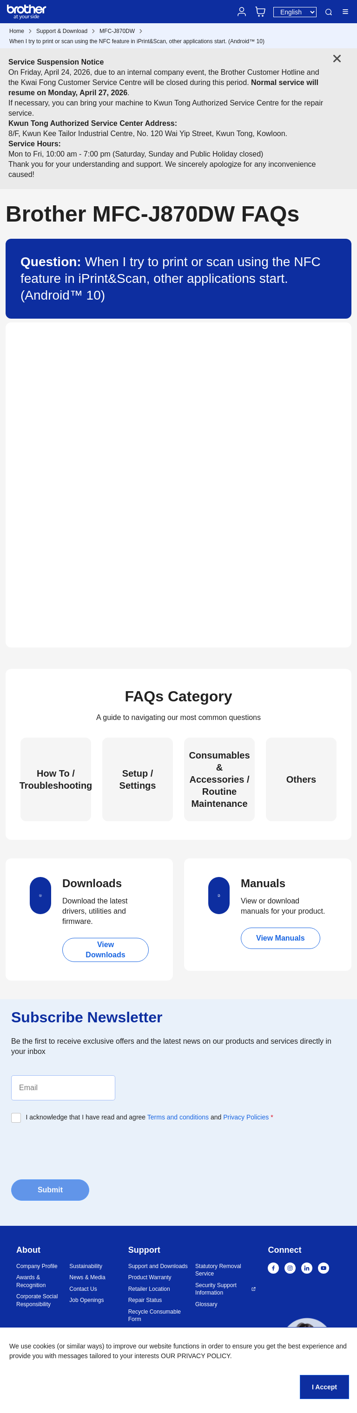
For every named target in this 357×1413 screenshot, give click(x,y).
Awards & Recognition (31, 1281)
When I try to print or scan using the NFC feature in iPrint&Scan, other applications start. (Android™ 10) (136, 41)
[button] (307, 1344)
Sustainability (85, 1266)
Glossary (206, 1304)
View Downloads (105, 950)
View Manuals (280, 938)
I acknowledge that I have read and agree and (149, 1117)
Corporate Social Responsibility (37, 1300)
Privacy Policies (246, 1117)
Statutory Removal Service (218, 1270)
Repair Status (145, 1300)
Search (328, 12)
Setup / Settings (137, 779)
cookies (44, 1346)
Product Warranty (150, 1277)
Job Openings (86, 1300)
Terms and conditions (178, 1117)
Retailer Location (149, 1289)
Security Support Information (216, 1289)
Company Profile (37, 1266)
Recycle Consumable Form (154, 1315)
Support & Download (61, 31)
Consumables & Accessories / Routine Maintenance (219, 779)
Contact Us (83, 1289)
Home (16, 31)
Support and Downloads (158, 1266)
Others (301, 779)
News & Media (87, 1277)
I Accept (324, 1387)
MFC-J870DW (117, 31)
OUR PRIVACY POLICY (195, 1356)
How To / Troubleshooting (55, 779)
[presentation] (81, 1150)
